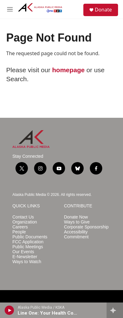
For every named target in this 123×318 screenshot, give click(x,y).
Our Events (23, 252)
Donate (103, 9)
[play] (9, 310)
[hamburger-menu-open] (10, 9)
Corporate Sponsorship (86, 227)
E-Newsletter (24, 256)
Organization (24, 222)
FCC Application (27, 242)
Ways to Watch (26, 261)
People (19, 232)
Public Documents (29, 237)
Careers (20, 227)
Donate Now (76, 217)
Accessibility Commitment (76, 234)
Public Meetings (27, 247)
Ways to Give (77, 222)
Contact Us (23, 217)
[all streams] (115, 310)
